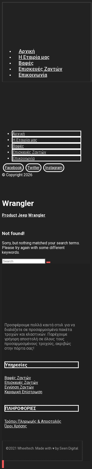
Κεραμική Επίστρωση (23, 392)
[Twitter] (33, 167)
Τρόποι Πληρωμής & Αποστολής (32, 421)
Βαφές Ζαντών (17, 377)
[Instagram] (53, 167)
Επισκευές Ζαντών (21, 382)
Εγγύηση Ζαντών (19, 387)
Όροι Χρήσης (15, 426)
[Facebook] (13, 167)
